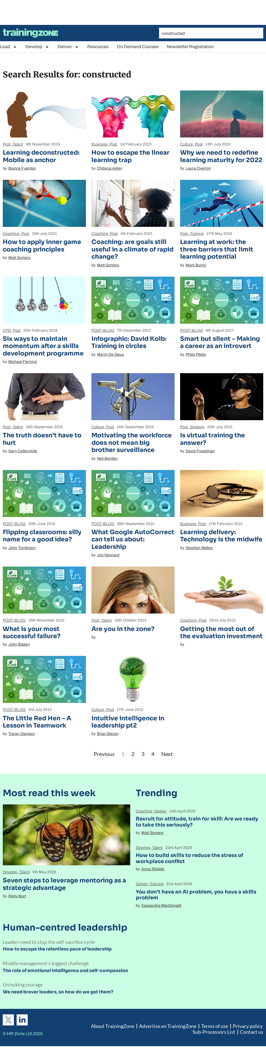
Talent (17, 144)
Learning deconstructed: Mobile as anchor (41, 156)
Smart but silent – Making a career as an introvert (220, 342)
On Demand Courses (137, 46)
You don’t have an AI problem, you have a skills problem (196, 895)
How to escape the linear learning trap (130, 156)
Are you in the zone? (122, 629)
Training (197, 234)
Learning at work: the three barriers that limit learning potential (216, 249)
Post (7, 144)
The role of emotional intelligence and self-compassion (65, 970)
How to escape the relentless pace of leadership (57, 949)
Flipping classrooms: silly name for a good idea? (42, 535)
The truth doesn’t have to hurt (42, 439)
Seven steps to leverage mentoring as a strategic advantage (64, 884)
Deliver (68, 47)
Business (99, 144)
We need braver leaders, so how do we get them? (58, 992)
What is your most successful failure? (31, 632)
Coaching (11, 234)
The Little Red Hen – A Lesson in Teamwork (37, 722)
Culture (186, 144)
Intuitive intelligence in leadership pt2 (127, 722)
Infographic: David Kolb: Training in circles (129, 342)
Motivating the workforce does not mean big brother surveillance (131, 443)
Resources (98, 46)
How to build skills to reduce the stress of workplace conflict (189, 858)
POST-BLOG (102, 330)
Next (167, 753)
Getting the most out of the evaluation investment (221, 632)
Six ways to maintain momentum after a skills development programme (43, 346)
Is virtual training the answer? (212, 439)
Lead (8, 47)
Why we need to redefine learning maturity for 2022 (221, 156)
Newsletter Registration (190, 46)
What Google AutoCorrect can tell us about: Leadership (132, 539)
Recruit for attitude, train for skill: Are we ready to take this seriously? (197, 822)
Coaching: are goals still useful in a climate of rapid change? (132, 249)
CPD (7, 330)
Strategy (197, 427)
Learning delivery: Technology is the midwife (221, 535)
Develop (37, 47)
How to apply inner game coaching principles (42, 245)
